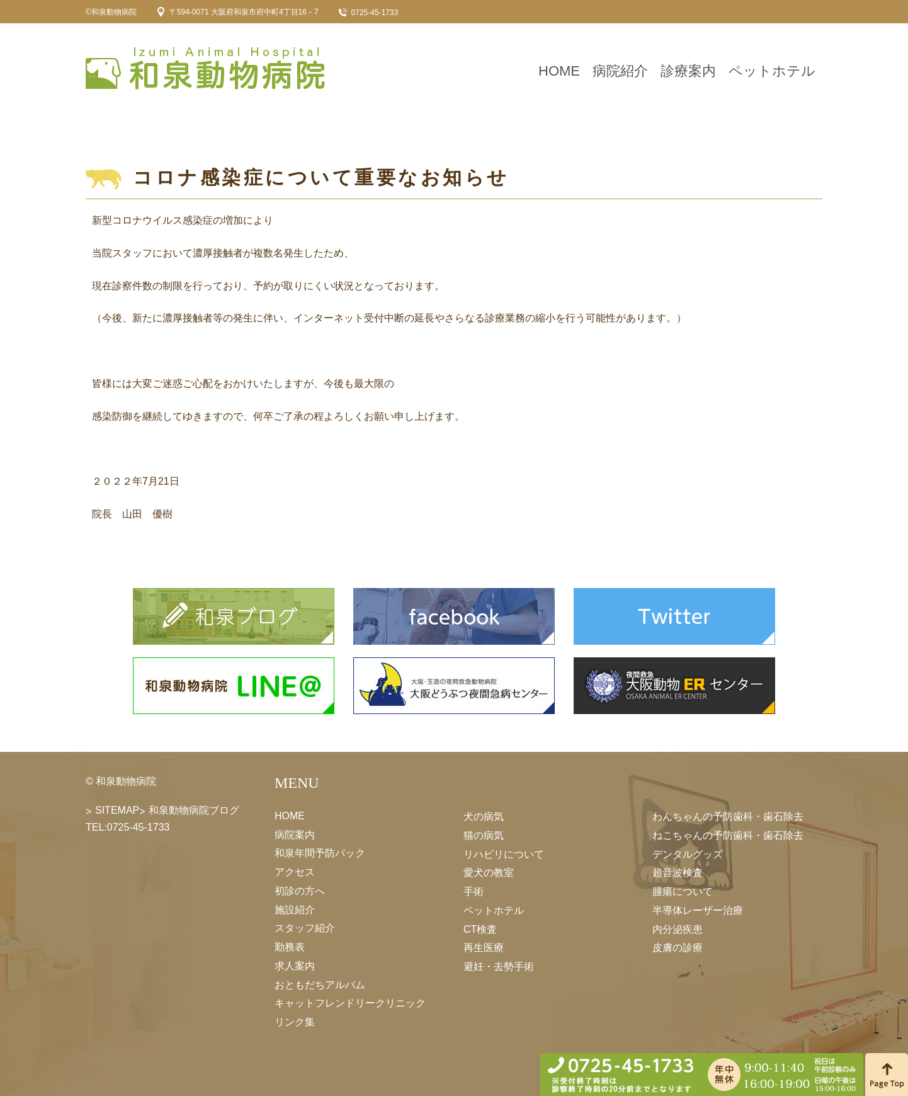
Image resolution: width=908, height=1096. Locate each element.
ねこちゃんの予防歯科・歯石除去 (727, 835)
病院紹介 (620, 71)
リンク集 (295, 1022)
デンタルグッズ (687, 853)
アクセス (295, 872)
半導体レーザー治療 (697, 910)
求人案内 (295, 965)
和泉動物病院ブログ (194, 810)
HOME (559, 71)
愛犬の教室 (488, 872)
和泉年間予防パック (320, 853)
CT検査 (480, 928)
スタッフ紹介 (305, 928)
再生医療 (483, 947)
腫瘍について (682, 891)
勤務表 (290, 947)
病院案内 (295, 834)
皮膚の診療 (677, 947)
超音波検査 (677, 872)
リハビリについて (503, 853)
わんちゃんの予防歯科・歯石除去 (727, 816)
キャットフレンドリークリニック (350, 1003)
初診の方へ (300, 890)
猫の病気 (483, 835)
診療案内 (688, 71)
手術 (473, 891)
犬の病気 (483, 816)
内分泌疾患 (677, 928)
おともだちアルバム (320, 984)
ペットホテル (772, 71)
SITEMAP (117, 810)
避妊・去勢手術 (498, 966)
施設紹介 (295, 909)
